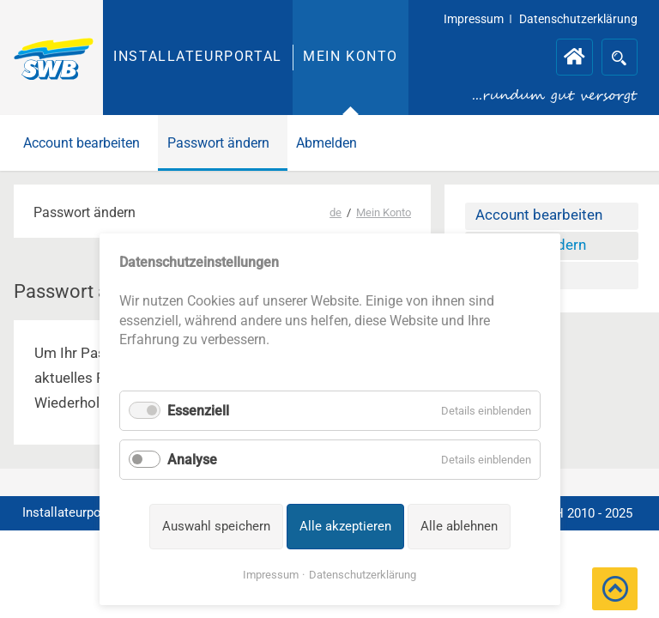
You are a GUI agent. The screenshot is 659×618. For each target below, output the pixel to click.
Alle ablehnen (459, 526)
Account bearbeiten (81, 143)
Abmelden (326, 143)
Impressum (271, 574)
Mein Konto (350, 56)
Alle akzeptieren (345, 526)
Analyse (192, 459)
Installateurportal (197, 56)
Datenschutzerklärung (362, 574)
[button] (615, 588)
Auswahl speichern (216, 526)
